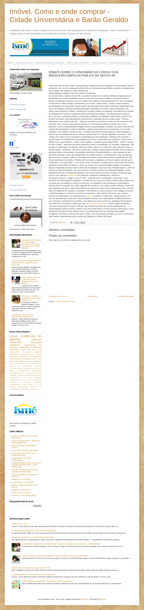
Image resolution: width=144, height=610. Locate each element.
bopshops (85, 599)
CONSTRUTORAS (27, 354)
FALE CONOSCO (98, 63)
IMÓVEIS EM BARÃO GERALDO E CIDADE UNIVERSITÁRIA (25, 471)
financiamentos (15, 352)
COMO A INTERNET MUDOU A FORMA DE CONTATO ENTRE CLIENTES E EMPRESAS (54, 556)
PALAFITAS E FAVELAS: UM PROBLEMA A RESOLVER (33, 537)
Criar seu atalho (14, 147)
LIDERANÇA (27, 382)
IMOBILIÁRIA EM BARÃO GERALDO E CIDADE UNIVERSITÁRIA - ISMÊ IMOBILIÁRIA (26, 465)
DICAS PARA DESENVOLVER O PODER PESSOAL (24, 454)
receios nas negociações (33, 361)
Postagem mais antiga (125, 296)
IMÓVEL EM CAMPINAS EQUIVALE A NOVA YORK (31, 568)
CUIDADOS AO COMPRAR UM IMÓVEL (29, 375)
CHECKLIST (38, 366)
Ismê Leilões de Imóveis (17, 185)
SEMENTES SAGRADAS (21, 490)
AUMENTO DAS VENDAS (27, 363)
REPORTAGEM (23, 387)
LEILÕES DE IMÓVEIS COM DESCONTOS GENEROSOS (22, 316)
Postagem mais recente (58, 296)
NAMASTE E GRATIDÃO (21, 479)
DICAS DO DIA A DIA (31, 350)
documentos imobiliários (32, 352)
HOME (10, 63)
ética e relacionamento (32, 389)
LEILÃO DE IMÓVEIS (17, 361)
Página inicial (92, 296)
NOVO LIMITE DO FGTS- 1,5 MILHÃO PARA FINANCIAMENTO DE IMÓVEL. (31, 280)
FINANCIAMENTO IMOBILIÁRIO (21, 359)
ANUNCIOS (24, 357)
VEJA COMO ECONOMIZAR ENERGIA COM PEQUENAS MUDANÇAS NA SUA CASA (26, 263)
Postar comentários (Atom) (65, 302)
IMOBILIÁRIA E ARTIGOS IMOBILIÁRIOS (21, 459)
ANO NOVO (13, 363)
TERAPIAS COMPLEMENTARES (24, 496)
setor (89, 196)
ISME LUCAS (37, 359)
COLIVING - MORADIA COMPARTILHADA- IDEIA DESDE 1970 (31, 298)
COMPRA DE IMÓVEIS (24, 368)
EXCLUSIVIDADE (36, 357)
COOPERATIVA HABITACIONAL (30, 370)
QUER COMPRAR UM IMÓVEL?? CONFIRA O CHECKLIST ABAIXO (47, 581)
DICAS (14, 336)
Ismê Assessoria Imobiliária (17, 104)
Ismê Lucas (13, 141)
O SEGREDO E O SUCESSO (23, 482)
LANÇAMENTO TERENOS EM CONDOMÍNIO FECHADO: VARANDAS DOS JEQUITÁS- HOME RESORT (31, 244)
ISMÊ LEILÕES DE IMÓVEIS (78, 63)
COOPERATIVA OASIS (17, 373)
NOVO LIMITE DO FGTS (32, 384)
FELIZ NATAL (27, 380)
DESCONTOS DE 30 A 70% (21, 377)
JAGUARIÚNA (37, 380)
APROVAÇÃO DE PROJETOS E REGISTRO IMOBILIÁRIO (34, 531)
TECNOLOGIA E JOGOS (21, 493)
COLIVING (13, 368)
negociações (14, 354)
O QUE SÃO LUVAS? (20, 524)
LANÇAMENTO (14, 382)
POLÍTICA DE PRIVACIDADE (120, 63)
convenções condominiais (96, 203)
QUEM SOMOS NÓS (24, 63)
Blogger (103, 599)
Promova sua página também (18, 109)
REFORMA (13, 387)
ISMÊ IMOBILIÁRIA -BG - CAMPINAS (49, 63)
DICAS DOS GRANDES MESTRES (25, 450)
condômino (72, 175)
